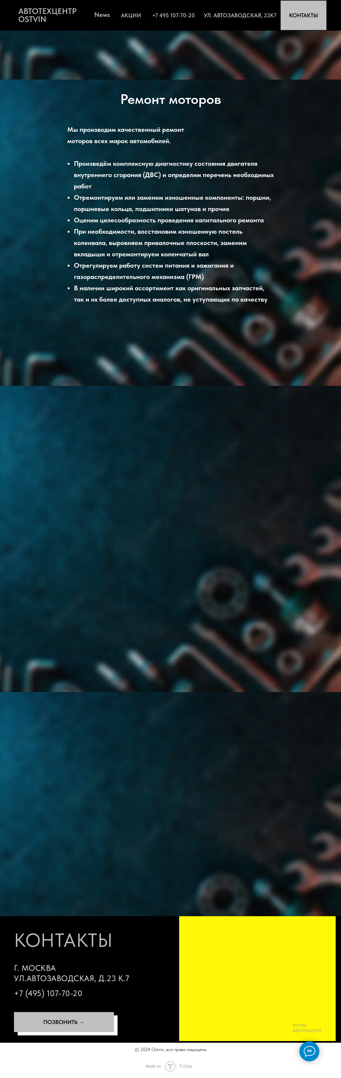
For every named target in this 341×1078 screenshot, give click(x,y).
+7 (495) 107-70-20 (48, 993)
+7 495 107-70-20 (173, 15)
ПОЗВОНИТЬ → (64, 1022)
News (102, 15)
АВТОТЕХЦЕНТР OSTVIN (47, 15)
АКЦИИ (131, 15)
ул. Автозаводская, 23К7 (240, 15)
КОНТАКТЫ (303, 15)
